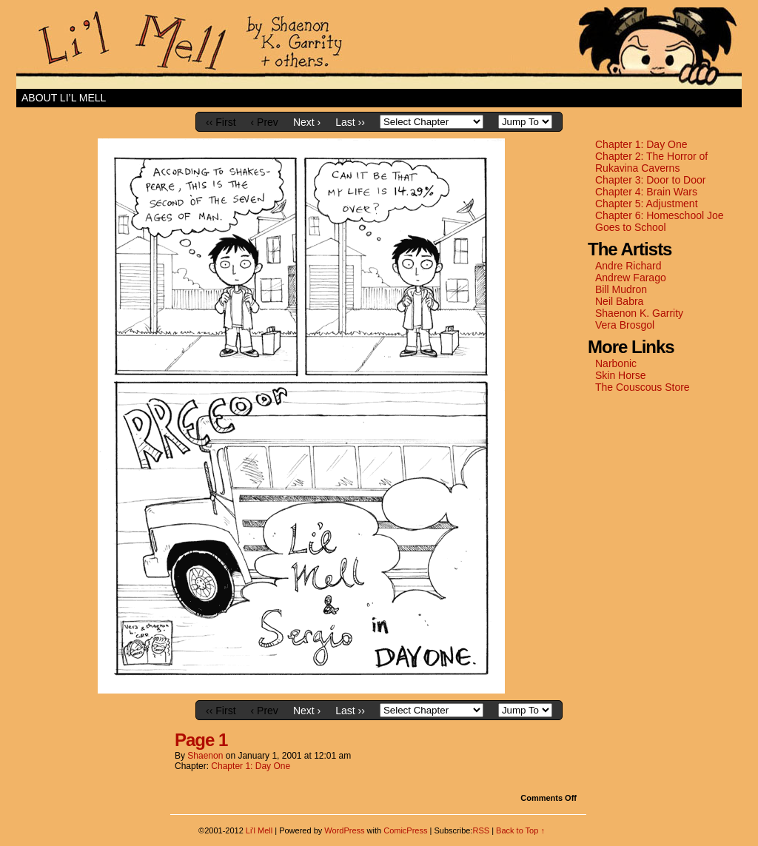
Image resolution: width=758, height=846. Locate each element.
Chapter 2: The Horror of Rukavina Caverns (651, 162)
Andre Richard (628, 266)
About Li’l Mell (63, 98)
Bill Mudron (621, 289)
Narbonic (616, 363)
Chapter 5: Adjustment (646, 203)
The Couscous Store (642, 387)
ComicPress (405, 830)
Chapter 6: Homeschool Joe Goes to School (659, 221)
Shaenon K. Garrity (639, 313)
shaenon (205, 756)
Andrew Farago (630, 277)
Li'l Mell (379, 48)
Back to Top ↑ (520, 830)
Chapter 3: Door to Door (650, 180)
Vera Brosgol (624, 325)
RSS (480, 830)
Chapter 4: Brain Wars (646, 192)
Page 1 (201, 740)
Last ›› (350, 122)
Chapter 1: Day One (641, 144)
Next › (307, 122)
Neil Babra (619, 301)
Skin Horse (620, 375)
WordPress (344, 830)
